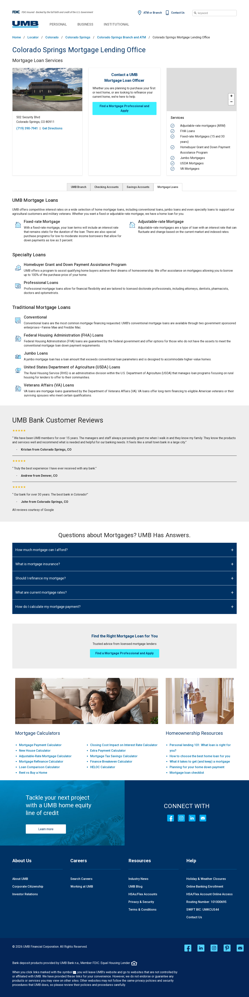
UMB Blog (135, 886)
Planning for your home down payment (197, 767)
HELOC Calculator (102, 767)
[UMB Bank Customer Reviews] (124, 420)
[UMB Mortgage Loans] (124, 200)
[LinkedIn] (192, 818)
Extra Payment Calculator (108, 750)
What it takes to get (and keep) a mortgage (200, 761)
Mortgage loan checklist (187, 772)
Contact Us (178, 12)
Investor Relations (25, 894)
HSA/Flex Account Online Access (209, 894)
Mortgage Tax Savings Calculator (113, 756)
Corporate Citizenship (27, 886)
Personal (58, 24)
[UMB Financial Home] (25, 24)
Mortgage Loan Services (37, 60)
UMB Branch (78, 187)
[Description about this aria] (124, 304)
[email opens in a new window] (240, 948)
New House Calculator (35, 750)
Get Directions (52, 128)
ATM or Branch (152, 12)
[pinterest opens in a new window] (227, 948)
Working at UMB (81, 886)
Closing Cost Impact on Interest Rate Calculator (123, 745)
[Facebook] (170, 818)
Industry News (138, 879)
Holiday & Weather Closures (206, 879)
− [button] (231, 102)
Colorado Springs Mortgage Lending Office (79, 50)
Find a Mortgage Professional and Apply (124, 108)
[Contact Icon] (202, 818)
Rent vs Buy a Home (33, 772)
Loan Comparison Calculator (39, 767)
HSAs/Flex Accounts (142, 894)
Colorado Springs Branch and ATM (121, 37)
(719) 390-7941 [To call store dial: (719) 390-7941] (27, 128)
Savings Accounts (138, 187)
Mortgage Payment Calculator (40, 745)
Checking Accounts (106, 187)
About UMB (20, 879)
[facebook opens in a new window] (187, 948)
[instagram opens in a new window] (214, 948)
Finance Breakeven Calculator (111, 761)
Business (85, 24)
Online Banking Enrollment (204, 886)
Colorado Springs (77, 37)
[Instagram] (181, 818)
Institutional (116, 24)
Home (16, 37)
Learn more (45, 829)
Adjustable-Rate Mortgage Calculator (45, 756)
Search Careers (81, 879)
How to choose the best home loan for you (200, 756)
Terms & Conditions (142, 909)
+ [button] (231, 96)
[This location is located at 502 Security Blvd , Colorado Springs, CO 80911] (47, 119)
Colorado (52, 37)
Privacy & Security (141, 902)
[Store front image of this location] (47, 89)
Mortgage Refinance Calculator (41, 761)
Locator (33, 37)
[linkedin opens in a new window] (200, 948)
